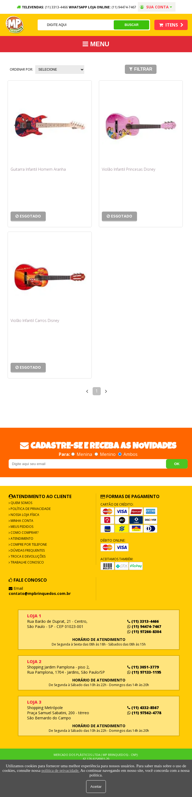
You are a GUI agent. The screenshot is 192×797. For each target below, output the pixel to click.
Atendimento (21, 538)
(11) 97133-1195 (144, 672)
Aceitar (96, 787)
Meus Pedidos (21, 526)
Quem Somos (21, 502)
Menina (82, 454)
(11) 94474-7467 (124, 7)
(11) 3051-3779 (143, 667)
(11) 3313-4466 (143, 621)
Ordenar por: (21, 69)
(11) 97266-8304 (144, 631)
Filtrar (140, 69)
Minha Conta (21, 520)
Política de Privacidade (30, 508)
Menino (106, 454)
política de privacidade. (60, 770)
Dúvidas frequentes (27, 550)
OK (177, 464)
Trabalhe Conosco (27, 562)
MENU (96, 44)
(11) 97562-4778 (144, 712)
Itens (171, 25)
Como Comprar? (24, 532)
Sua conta (156, 6)
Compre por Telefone (28, 544)
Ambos (128, 454)
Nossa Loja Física (24, 514)
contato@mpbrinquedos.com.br (40, 593)
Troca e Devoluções (27, 556)
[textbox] (75, 24)
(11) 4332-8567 (143, 707)
